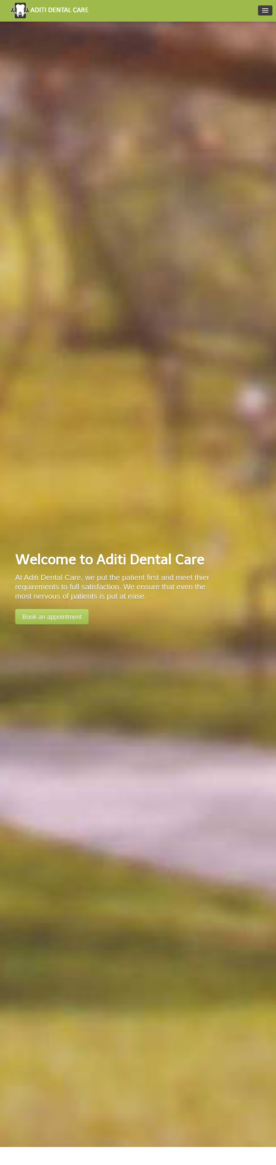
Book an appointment (52, 616)
